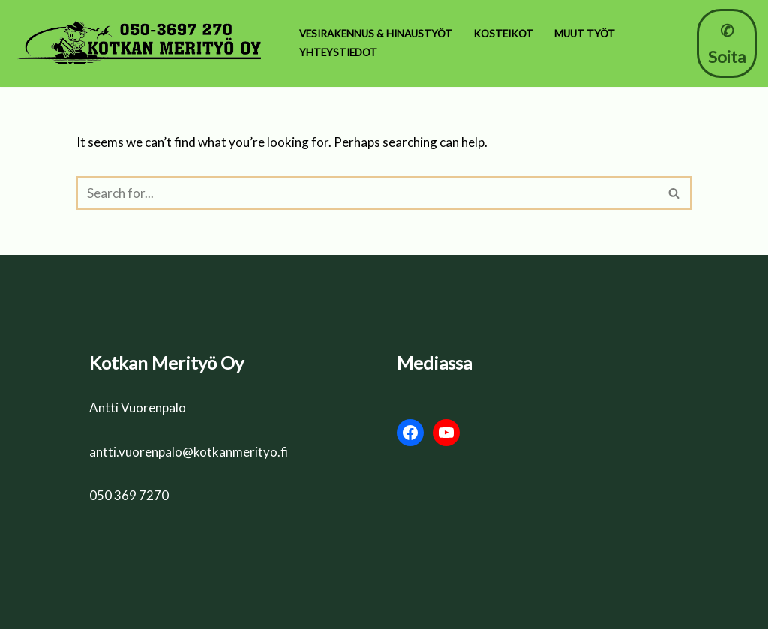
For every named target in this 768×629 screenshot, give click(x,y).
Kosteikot (503, 34)
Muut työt (584, 34)
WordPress (217, 608)
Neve (91, 608)
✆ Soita (727, 43)
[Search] (367, 193)
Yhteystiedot (338, 52)
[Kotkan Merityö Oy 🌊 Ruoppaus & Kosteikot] (142, 43)
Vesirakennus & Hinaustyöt (375, 34)
